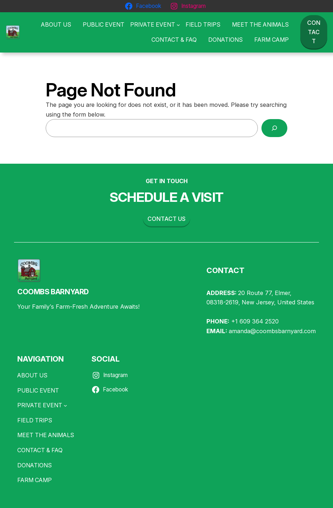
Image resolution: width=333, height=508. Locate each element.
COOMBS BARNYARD (53, 291)
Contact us (166, 218)
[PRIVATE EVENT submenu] (155, 25)
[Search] (274, 128)
